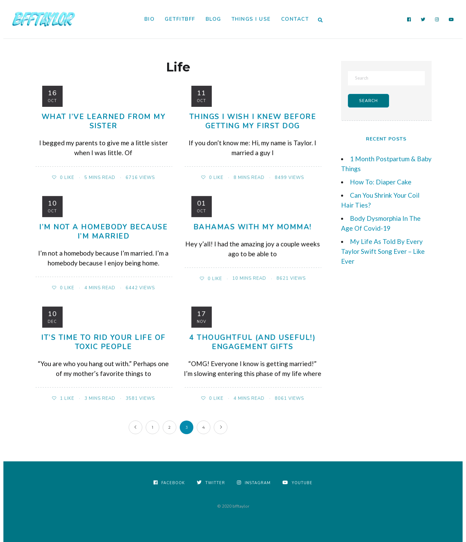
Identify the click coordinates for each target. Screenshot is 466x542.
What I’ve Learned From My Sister (104, 121)
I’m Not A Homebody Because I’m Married (103, 231)
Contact (295, 19)
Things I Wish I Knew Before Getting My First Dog (252, 121)
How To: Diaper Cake (381, 182)
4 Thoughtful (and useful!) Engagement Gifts (252, 342)
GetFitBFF (180, 19)
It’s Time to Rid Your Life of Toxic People (103, 342)
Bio (149, 19)
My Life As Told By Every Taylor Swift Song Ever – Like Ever (383, 251)
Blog (213, 19)
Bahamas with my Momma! (252, 227)
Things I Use (251, 19)
